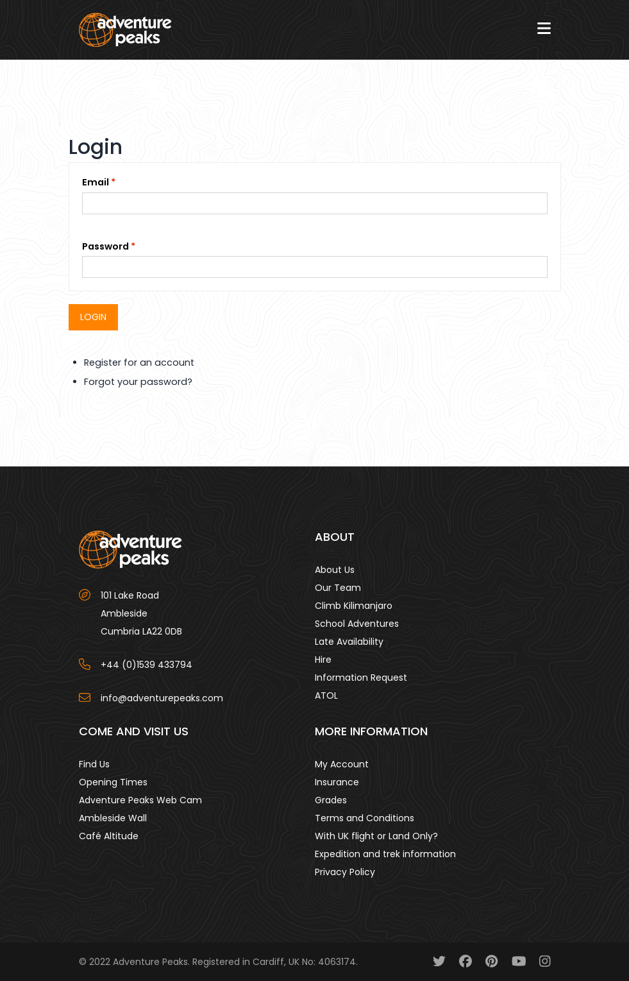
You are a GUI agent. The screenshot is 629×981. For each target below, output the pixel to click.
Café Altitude (108, 836)
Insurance (337, 782)
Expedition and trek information (385, 854)
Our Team (338, 587)
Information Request (361, 677)
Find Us (94, 764)
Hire (323, 659)
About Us (335, 569)
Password (105, 246)
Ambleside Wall (113, 818)
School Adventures (357, 623)
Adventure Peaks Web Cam (140, 800)
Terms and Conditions (364, 818)
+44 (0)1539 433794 (146, 664)
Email (95, 182)
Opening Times (113, 782)
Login (93, 317)
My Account (342, 764)
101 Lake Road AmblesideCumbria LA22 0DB (141, 613)
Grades (331, 800)
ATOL (326, 695)
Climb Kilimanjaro (353, 605)
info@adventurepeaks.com (162, 698)
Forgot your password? (138, 381)
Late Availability (349, 641)
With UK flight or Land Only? (376, 836)
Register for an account (139, 362)
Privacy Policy (345, 872)
